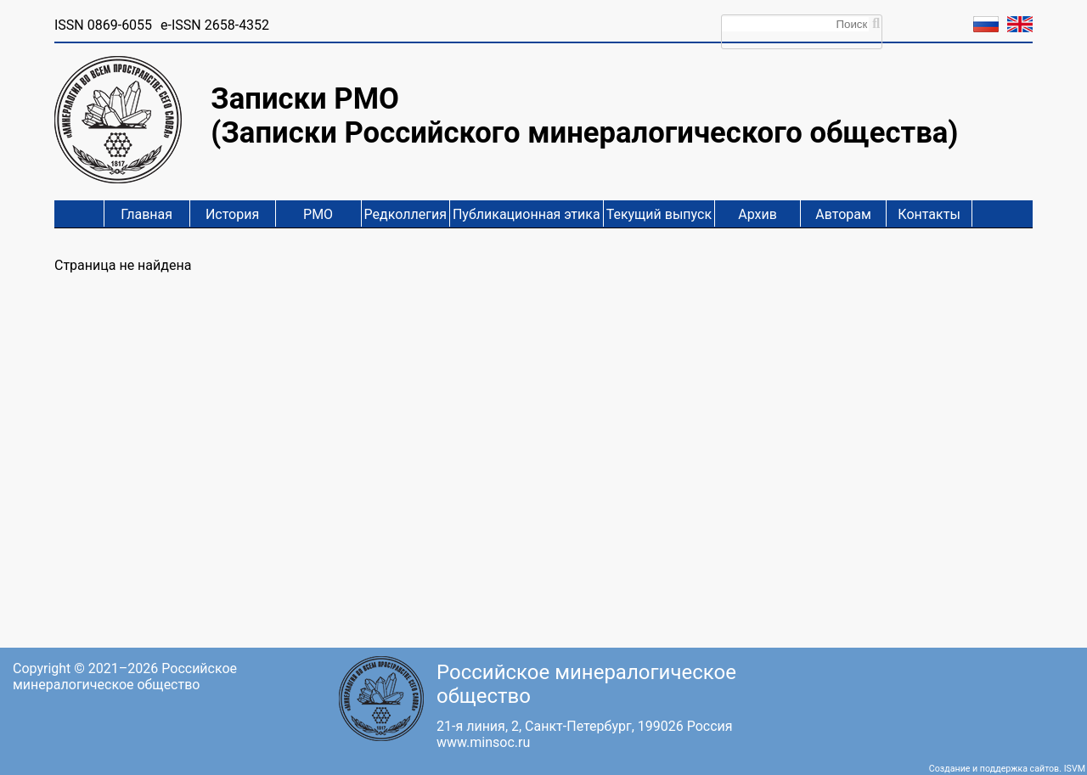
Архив (757, 214)
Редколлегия (405, 214)
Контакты (929, 214)
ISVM (1074, 768)
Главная (146, 214)
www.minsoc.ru (483, 742)
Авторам (843, 214)
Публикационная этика (526, 214)
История (232, 214)
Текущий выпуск (659, 214)
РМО (318, 214)
